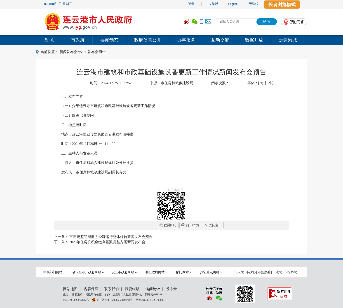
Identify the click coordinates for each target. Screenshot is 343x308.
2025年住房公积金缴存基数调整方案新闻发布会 (107, 242)
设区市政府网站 (124, 272)
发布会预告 (97, 52)
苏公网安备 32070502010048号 (114, 299)
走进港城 (288, 39)
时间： (111, 83)
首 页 (49, 39)
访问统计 (153, 289)
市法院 (277, 272)
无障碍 (253, 4)
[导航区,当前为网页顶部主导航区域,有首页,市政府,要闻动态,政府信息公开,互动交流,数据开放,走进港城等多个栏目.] (171, 40)
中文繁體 (212, 4)
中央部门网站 (54, 272)
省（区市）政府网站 (88, 272)
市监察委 (264, 272)
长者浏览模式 (282, 4)
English (233, 4)
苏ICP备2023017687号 (76, 299)
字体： (260, 83)
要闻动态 (109, 39)
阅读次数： (220, 83)
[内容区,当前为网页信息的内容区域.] (171, 139)
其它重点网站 (211, 272)
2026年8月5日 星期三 (57, 4)
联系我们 (111, 289)
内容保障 (91, 289)
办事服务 (186, 39)
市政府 (78, 39)
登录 (191, 4)
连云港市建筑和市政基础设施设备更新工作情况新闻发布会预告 (171, 72)
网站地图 (70, 289)
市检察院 (290, 272)
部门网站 (184, 272)
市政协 (251, 272)
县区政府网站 (157, 272)
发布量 (171, 289)
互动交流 (220, 39)
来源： (171, 83)
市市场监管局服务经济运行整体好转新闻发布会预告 (111, 237)
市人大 (239, 272)
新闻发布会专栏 (72, 52)
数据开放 (254, 39)
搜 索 (267, 21)
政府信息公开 (147, 39)
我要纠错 (132, 289)
